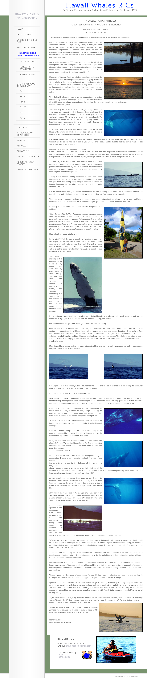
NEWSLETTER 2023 (26, 47)
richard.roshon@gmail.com (78, 646)
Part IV (23, 107)
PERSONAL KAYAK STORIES (25, 163)
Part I (22, 91)
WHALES (21, 140)
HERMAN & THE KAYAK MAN (27, 68)
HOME (20, 29)
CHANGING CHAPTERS (28, 169)
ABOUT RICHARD (25, 34)
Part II (22, 96)
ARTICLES (21, 146)
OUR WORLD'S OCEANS (28, 156)
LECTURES (22, 127)
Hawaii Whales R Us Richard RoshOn (27, 15)
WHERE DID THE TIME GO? (27, 41)
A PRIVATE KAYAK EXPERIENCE (25, 134)
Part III (22, 102)
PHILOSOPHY (23, 151)
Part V (22, 112)
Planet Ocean (27, 74)
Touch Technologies (64, 656)
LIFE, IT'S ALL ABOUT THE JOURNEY (26, 85)
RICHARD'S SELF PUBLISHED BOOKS (28, 54)
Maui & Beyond (27, 61)
